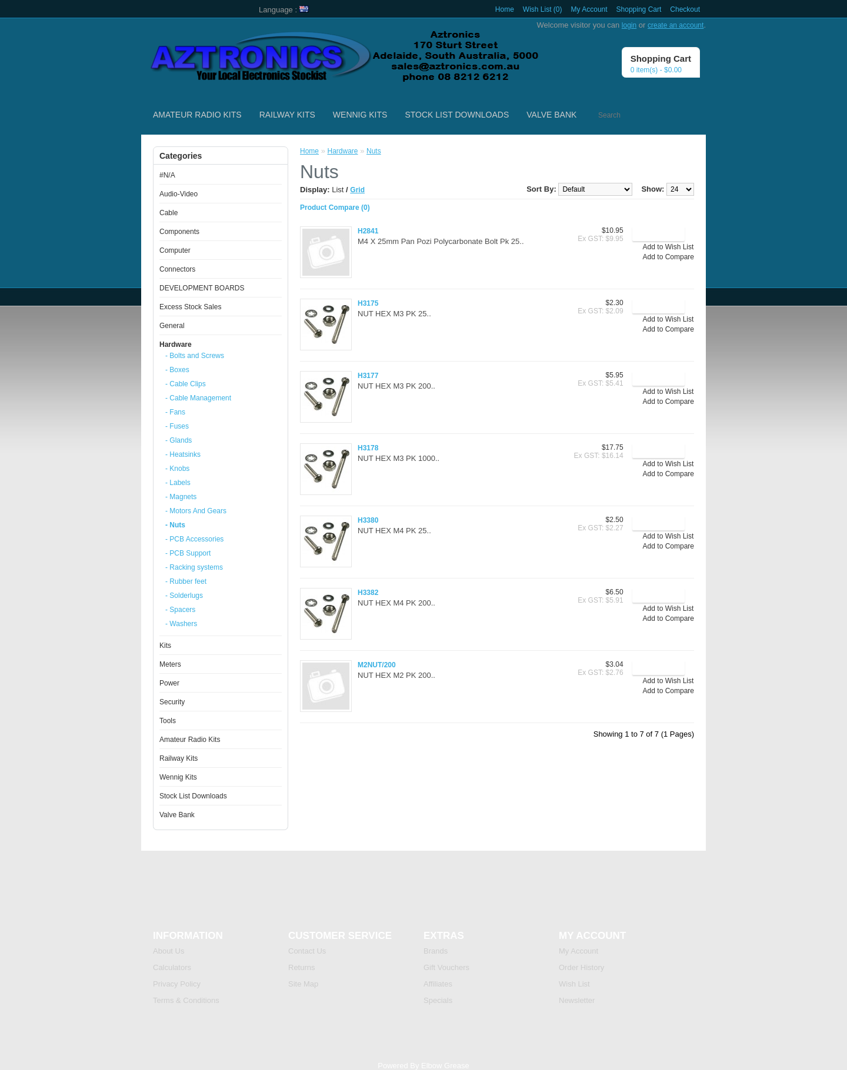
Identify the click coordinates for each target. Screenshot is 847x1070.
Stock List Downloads (457, 114)
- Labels (178, 483)
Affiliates (438, 983)
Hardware (175, 344)
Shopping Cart (639, 9)
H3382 (368, 592)
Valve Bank (551, 114)
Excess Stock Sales (190, 307)
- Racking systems (194, 567)
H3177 (368, 376)
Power (169, 683)
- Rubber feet (185, 581)
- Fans (175, 412)
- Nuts (175, 525)
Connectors (177, 269)
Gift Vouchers (446, 967)
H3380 (368, 520)
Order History (581, 967)
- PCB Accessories (194, 539)
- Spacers (180, 610)
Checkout (685, 9)
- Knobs (177, 468)
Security (172, 702)
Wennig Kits (360, 114)
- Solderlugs (184, 595)
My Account (589, 9)
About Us (168, 951)
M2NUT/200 (377, 665)
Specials (438, 1000)
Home (504, 9)
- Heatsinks (183, 454)
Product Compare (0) (335, 207)
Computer (175, 250)
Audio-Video (178, 194)
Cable (168, 213)
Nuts (373, 151)
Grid (357, 190)
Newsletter (577, 1000)
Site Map (303, 983)
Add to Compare (668, 257)
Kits (165, 645)
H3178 (368, 448)
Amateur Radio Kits (197, 114)
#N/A (167, 175)
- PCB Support (188, 553)
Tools (167, 721)
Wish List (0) (542, 9)
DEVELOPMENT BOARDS (201, 288)
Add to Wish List (668, 247)
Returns (301, 967)
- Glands (178, 440)
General (172, 326)
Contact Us (307, 951)
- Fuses (177, 426)
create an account (675, 25)
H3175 (368, 303)
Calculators (172, 967)
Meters (170, 664)
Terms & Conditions (186, 1000)
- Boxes (177, 370)
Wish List (574, 983)
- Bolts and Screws (194, 356)
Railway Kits (287, 114)
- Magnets (180, 497)
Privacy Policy (177, 983)
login (629, 25)
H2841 (368, 231)
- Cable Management (198, 398)
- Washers (181, 624)
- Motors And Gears (195, 511)
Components (179, 232)
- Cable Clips (185, 384)
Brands (436, 951)
